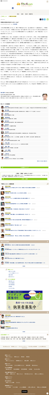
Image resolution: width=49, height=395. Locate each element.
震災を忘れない (11, 276)
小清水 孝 (7, 153)
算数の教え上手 (11, 281)
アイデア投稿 (15, 387)
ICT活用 (22, 337)
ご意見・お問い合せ (31, 387)
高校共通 (7, 338)
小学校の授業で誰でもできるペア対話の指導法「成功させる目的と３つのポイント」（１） (23, 230)
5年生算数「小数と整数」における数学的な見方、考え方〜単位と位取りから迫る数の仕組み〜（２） (25, 262)
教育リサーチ (32, 360)
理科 (17, 338)
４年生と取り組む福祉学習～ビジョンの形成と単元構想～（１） (18, 203)
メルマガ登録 (8, 387)
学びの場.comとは (6, 346)
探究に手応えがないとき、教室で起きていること (14, 258)
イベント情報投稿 (22, 387)
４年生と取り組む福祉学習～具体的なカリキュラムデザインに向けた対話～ (20, 322)
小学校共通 (3, 337)
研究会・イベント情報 (10, 382)
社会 (11, 338)
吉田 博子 (7, 106)
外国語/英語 (28, 338)
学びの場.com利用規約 (33, 346)
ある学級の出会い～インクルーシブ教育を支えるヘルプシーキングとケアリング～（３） (23, 249)
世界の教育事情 (11, 284)
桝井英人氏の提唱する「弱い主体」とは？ (13, 225)
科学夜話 (10, 286)
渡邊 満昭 (7, 146)
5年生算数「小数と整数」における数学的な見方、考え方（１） (18, 214)
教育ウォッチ (16, 356)
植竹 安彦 (7, 121)
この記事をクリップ (15, 167)
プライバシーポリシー (23, 346)
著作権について (14, 346)
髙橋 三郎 (7, 135)
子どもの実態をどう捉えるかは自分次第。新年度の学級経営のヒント (19, 219)
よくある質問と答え (42, 346)
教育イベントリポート (10, 360)
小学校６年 (41, 337)
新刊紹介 (22, 356)
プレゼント (18, 382)
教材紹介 (28, 356)
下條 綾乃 (7, 142)
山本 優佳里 (7, 150)
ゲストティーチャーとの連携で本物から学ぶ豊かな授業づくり (17, 198)
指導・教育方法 (14, 337)
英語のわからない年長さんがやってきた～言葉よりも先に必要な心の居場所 (20, 187)
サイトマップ (24, 347)
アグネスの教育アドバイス (14, 273)
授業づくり (8, 337)
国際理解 (23, 338)
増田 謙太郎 (7, 117)
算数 (19, 337)
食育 (37, 337)
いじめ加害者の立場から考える (11, 328)
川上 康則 (7, 128)
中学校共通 (3, 338)
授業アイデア (12, 373)
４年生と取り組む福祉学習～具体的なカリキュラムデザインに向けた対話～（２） (21, 253)
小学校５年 (34, 337)
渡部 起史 (7, 124)
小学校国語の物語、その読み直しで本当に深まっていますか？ (17, 209)
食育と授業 (26, 360)
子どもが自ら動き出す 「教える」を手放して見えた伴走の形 (17, 235)
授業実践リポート (7, 326)
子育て (14, 338)
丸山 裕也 (7, 139)
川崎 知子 (7, 157)
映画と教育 (11, 274)
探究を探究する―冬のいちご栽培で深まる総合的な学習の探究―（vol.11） (20, 245)
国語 (25, 337)
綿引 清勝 (7, 110)
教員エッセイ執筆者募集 (41, 387)
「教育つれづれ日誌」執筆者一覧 (42, 161)
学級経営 (28, 337)
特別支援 (44, 338)
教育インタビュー (9, 356)
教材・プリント (20, 373)
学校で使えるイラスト (29, 373)
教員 (20, 338)
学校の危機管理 (11, 282)
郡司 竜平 (7, 113)
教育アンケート (9, 378)
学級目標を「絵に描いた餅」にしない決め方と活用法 (16, 193)
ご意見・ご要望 (15, 179)
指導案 (7, 373)
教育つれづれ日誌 (12, 16)
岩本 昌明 (15, 24)
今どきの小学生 (11, 288)
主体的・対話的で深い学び (37, 338)
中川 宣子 (7, 132)
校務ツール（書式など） (39, 373)
